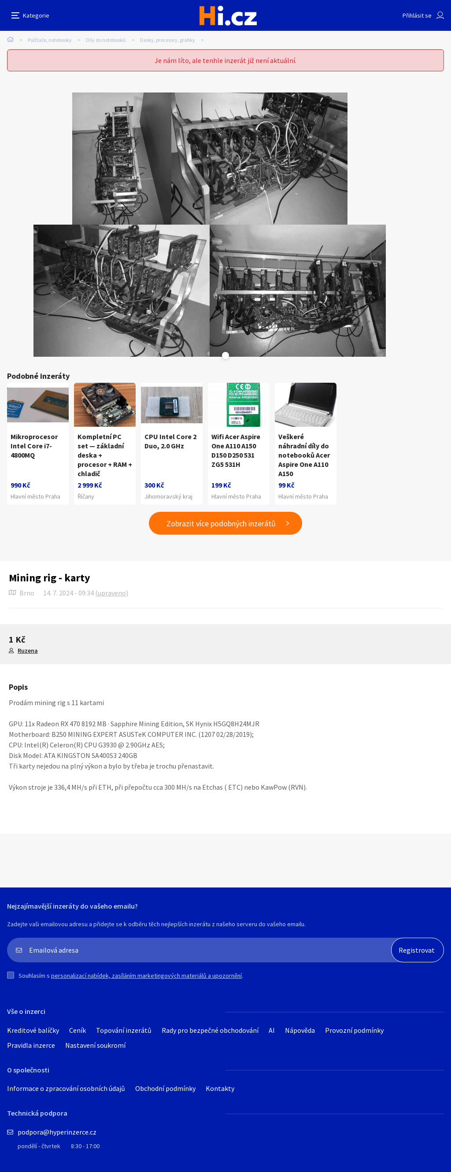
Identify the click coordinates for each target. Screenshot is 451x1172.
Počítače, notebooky (50, 40)
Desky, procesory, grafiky (167, 40)
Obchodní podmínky (165, 1088)
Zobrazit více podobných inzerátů (221, 523)
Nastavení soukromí (95, 1045)
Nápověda (300, 1030)
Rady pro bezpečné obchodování (210, 1030)
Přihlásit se (417, 15)
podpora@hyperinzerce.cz (57, 1132)
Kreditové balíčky (33, 1030)
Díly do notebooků (106, 40)
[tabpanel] (121, 158)
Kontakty (220, 1088)
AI (272, 1030)
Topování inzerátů (124, 1030)
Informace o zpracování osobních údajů (66, 1088)
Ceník (77, 1030)
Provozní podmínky (354, 1030)
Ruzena (28, 650)
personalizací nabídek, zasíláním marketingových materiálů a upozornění (146, 976)
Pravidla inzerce (31, 1045)
